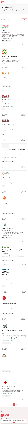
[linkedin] (6, 419)
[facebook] (4, 419)
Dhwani (4, 77)
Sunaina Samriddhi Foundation (10, 56)
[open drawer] (26, 2)
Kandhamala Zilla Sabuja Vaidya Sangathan (13, 149)
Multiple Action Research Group (10, 99)
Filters (24, 19)
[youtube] (1, 419)
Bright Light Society (7, 228)
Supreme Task (5, 360)
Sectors (2, 409)
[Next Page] (21, 404)
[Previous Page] (6, 404)
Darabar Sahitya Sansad (8, 124)
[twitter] (9, 419)
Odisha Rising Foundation (9, 303)
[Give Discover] (5, 2)
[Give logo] (14, 415)
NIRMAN (4, 275)
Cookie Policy (23, 420)
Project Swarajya (6, 177)
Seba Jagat (4, 203)
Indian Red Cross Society (8, 386)
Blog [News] (1, 411)
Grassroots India (6, 30)
